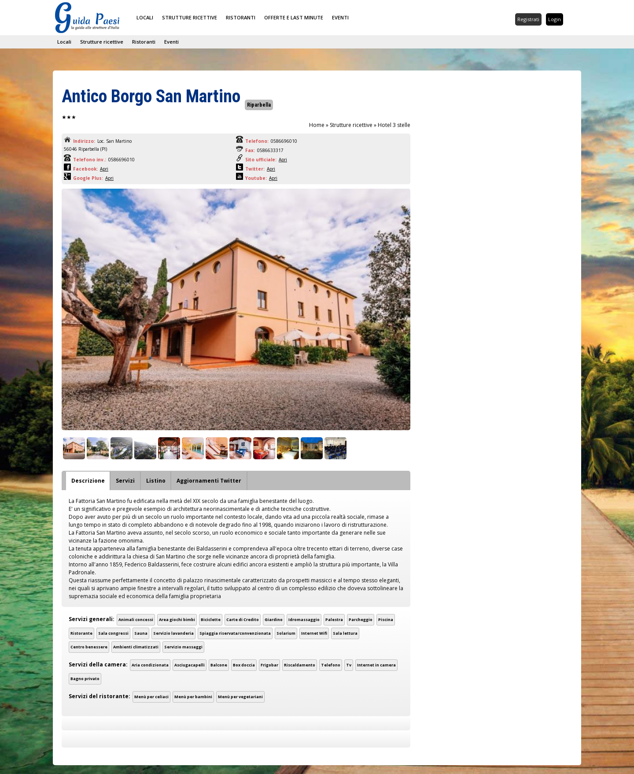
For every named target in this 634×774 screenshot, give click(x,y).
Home (316, 125)
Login (554, 19)
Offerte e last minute (293, 17)
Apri (283, 159)
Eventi (340, 17)
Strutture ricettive (189, 17)
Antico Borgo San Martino (151, 96)
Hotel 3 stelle (394, 125)
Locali (144, 17)
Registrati (528, 19)
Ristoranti (240, 17)
